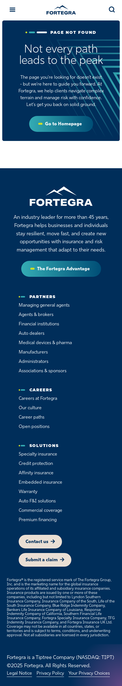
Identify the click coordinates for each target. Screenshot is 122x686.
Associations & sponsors (43, 370)
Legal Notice (19, 673)
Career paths (31, 417)
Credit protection (36, 463)
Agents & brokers (36, 314)
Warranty (28, 491)
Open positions (34, 426)
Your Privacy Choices (89, 673)
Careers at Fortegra (38, 398)
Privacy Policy (50, 673)
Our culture (30, 407)
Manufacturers (33, 352)
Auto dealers (31, 333)
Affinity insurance (36, 472)
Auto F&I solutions (37, 501)
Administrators (33, 361)
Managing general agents (44, 305)
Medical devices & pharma (45, 342)
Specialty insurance (38, 454)
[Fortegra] (61, 9)
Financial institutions (39, 324)
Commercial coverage (40, 510)
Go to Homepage (63, 123)
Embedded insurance (40, 482)
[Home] (61, 196)
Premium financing (38, 519)
